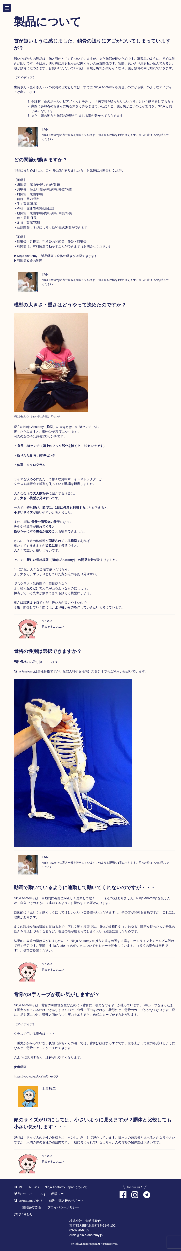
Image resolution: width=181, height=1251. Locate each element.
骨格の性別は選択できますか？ (48, 651)
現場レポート (60, 1194)
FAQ (42, 1194)
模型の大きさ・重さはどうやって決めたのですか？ (70, 304)
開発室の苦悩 (31, 1207)
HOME (18, 1187)
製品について (23, 1194)
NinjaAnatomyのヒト (28, 1200)
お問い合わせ (23, 1214)
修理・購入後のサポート (66, 1200)
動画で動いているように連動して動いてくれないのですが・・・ (84, 887)
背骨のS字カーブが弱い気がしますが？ (57, 994)
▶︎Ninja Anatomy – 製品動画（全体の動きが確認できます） (56, 256)
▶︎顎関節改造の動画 (28, 260)
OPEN (7, 8)
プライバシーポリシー (63, 1207)
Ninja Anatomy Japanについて (66, 1187)
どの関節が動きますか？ (40, 159)
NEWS (34, 1187)
